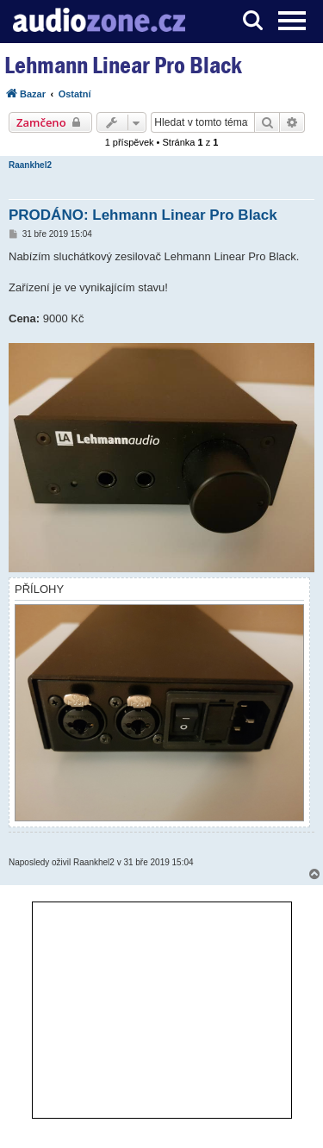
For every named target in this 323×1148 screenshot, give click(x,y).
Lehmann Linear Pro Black (123, 65)
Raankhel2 (30, 165)
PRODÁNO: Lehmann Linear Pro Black (143, 215)
